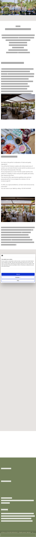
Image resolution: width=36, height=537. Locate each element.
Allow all (18, 274)
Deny (18, 280)
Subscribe (4, 509)
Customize (18, 277)
